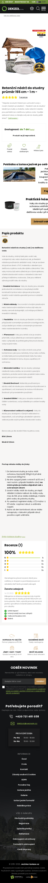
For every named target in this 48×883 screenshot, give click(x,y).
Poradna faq (24, 785)
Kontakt (24, 769)
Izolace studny (14, 536)
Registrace (24, 823)
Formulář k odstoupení (24, 844)
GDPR (24, 779)
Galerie (24, 795)
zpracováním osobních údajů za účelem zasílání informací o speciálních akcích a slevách (26, 691)
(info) (32, 130)
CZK (33, 2)
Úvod (24, 759)
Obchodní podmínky (24, 818)
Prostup (23, 537)
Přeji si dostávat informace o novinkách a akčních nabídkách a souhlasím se (26, 690)
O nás (24, 764)
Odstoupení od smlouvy (24, 839)
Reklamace (24, 834)
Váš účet (9, 2)
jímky (4, 536)
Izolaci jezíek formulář (24, 800)
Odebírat (40, 681)
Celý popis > (13, 118)
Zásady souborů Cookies (24, 774)
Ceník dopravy (24, 849)
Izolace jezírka (24, 790)
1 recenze (23, 97)
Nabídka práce (24, 805)
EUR (44, 2)
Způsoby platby (24, 828)
